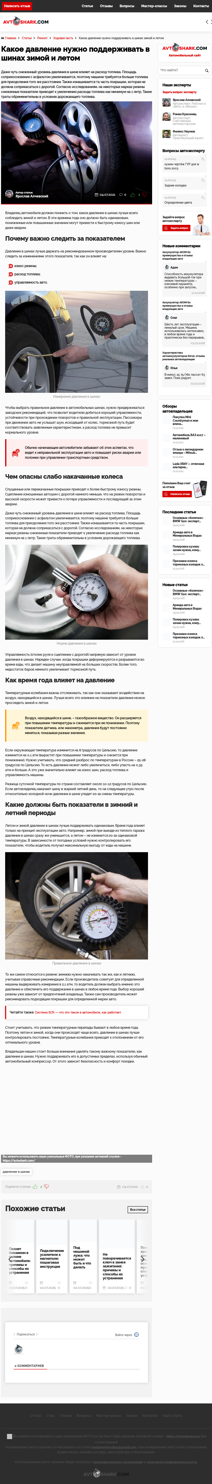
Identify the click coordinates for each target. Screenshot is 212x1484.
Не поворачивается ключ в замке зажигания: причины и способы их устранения (114, 1263)
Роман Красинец (184, 114)
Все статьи (138, 1208)
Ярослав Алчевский (187, 100)
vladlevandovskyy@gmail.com (114, 1446)
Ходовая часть (63, 38)
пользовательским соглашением (115, 1461)
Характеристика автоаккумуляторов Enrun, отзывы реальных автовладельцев (183, 356)
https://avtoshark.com (183, 1435)
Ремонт (42, 38)
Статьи (26, 38)
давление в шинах (17, 1172)
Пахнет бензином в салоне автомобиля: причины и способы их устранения (19, 1258)
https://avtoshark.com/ (19, 1160)
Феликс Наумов (184, 131)
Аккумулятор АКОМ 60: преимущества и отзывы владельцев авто (177, 255)
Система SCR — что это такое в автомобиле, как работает (81, 1012)
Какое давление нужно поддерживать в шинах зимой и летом (121, 38)
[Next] (142, 1256)
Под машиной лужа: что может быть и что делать (82, 1255)
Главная (10, 38)
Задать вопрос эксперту (179, 92)
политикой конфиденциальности (174, 1461)
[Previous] (11, 1256)
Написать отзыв (17, 6)
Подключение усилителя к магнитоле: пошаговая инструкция (50, 1256)
